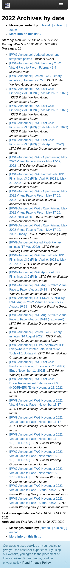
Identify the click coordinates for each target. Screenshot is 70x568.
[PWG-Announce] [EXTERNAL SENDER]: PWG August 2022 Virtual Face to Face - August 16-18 (37, 302)
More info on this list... (25, 34)
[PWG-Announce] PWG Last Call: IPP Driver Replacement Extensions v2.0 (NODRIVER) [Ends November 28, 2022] (36, 383)
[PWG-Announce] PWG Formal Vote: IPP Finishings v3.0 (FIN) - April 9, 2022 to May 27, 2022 (37, 178)
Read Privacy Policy (36, 562)
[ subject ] (58, 25)
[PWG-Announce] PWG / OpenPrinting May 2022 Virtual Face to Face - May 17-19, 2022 (38, 161)
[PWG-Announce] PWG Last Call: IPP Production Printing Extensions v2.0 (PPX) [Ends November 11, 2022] (37, 366)
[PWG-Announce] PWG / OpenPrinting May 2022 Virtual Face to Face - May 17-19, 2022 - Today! (38, 230)
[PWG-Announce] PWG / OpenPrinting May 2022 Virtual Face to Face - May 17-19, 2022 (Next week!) (38, 213)
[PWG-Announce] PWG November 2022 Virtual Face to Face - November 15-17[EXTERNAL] (36, 439)
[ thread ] (46, 25)
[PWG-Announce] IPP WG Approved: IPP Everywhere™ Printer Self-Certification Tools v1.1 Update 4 (36, 349)
